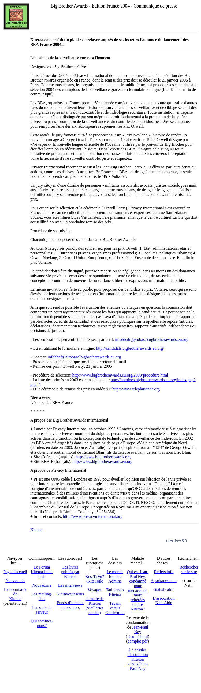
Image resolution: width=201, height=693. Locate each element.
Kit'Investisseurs (70, 594)
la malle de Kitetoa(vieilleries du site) (95, 605)
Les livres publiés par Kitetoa (70, 572)
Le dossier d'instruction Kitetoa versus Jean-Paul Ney (137, 659)
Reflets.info (163, 572)
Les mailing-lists (41, 596)
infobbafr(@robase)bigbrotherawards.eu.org (151, 339)
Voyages (95, 590)
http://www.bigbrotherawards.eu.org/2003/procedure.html (120, 375)
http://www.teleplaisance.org (136, 389)
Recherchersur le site (189, 569)
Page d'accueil (15, 572)
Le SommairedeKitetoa (15, 594)
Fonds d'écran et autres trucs (70, 605)
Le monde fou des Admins (115, 576)
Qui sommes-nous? (42, 623)
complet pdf (138, 641)
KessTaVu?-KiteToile (94, 578)
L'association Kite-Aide (164, 600)
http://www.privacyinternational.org (92, 516)
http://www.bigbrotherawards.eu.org (102, 461)
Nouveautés (15, 580)
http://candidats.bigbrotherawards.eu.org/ (130, 348)
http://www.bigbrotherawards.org (103, 457)
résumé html (137, 636)
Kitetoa (36, 530)
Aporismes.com (164, 580)
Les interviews (70, 585)
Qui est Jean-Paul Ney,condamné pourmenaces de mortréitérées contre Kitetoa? (137, 590)
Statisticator (164, 589)
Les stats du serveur (42, 609)
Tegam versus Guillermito (115, 608)
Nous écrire (41, 585)
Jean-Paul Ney (140, 629)
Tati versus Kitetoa (115, 592)
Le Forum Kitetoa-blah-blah (42, 572)
